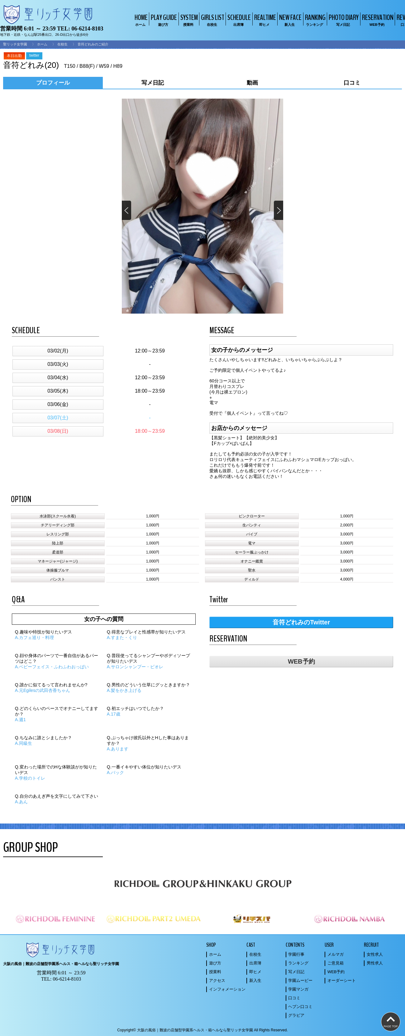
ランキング (298, 963)
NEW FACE (290, 19)
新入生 (255, 980)
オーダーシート (341, 980)
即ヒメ (255, 971)
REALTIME (264, 19)
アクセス (217, 980)
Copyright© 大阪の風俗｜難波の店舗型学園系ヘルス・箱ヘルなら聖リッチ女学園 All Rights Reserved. (202, 1030)
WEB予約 (301, 661)
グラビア (296, 1015)
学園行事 (296, 954)
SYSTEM (188, 19)
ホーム (42, 44)
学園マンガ (298, 989)
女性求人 (375, 954)
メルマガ (335, 954)
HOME (140, 19)
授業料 (215, 971)
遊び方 (215, 963)
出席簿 (255, 963)
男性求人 (375, 963)
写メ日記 (296, 971)
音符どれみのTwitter (301, 622)
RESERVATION (376, 19)
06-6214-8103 (87, 29)
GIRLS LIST (211, 19)
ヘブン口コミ (300, 1006)
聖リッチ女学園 (15, 44)
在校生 (62, 44)
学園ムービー (300, 980)
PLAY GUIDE (163, 19)
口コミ (294, 998)
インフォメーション (227, 989)
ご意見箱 (335, 963)
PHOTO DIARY (343, 19)
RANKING (314, 19)
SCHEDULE (238, 19)
